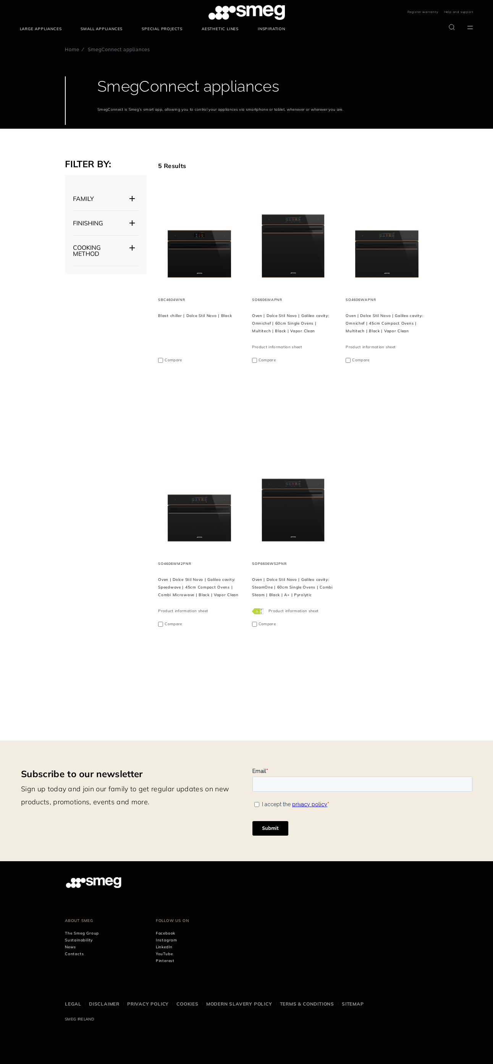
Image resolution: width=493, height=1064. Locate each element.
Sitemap (353, 1004)
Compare (173, 359)
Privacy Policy (148, 1004)
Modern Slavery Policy (239, 1004)
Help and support (459, 12)
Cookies (187, 1004)
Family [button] (83, 198)
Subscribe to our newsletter (82, 773)
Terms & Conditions (307, 1004)
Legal (73, 1004)
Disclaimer (104, 1004)
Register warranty (422, 12)
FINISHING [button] (88, 223)
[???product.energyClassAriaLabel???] (258, 610)
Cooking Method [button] (87, 250)
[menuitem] (43, 29)
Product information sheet (277, 346)
